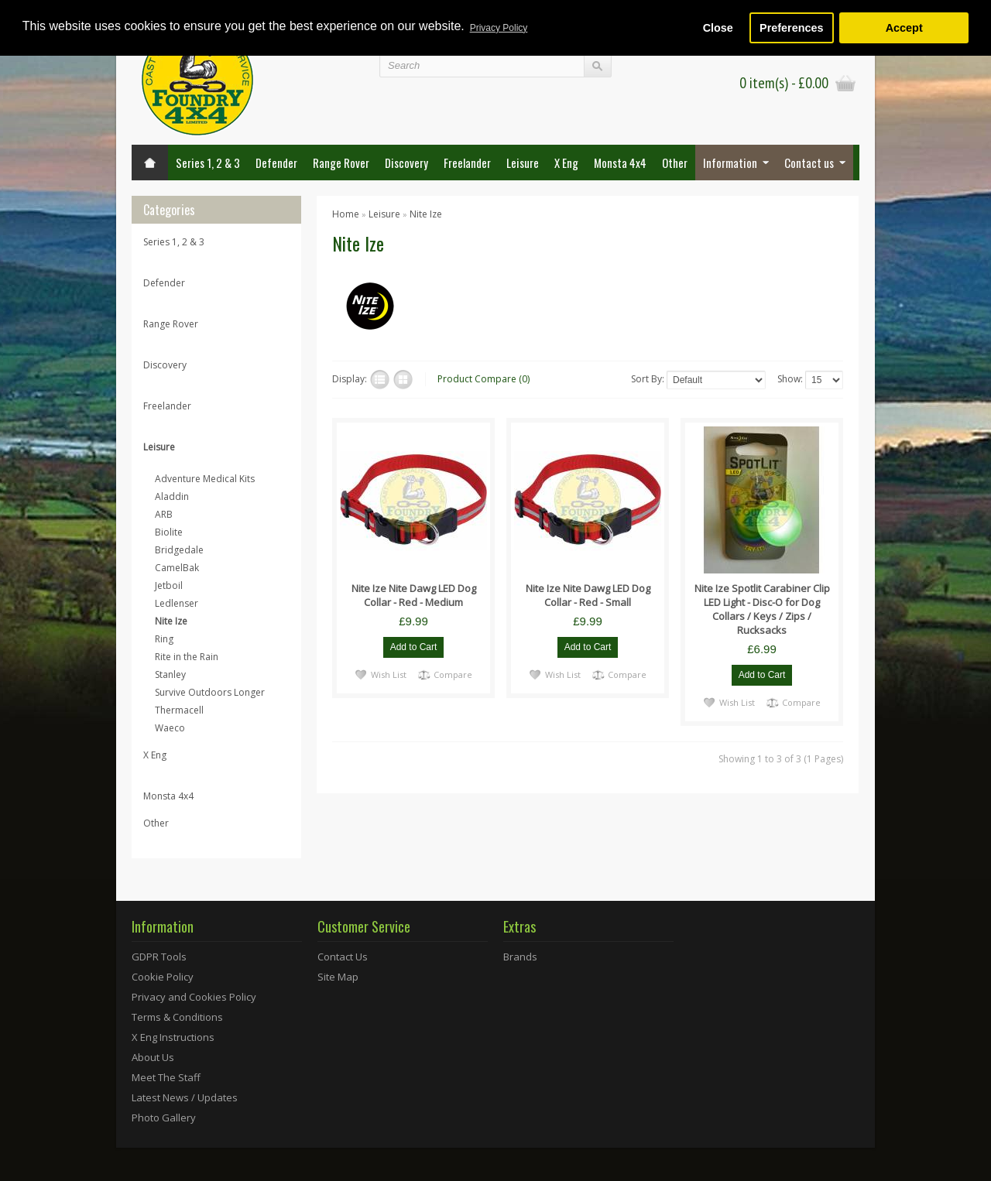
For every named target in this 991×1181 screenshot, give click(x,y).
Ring (164, 638)
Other (675, 162)
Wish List (388, 674)
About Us (153, 1057)
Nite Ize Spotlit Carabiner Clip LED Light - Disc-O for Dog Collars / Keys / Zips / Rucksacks (762, 609)
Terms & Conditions (177, 1017)
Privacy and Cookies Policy (194, 997)
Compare (453, 674)
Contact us (809, 162)
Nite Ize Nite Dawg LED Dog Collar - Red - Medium (413, 595)
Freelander (467, 162)
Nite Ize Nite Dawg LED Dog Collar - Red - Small (588, 595)
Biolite (169, 532)
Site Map (337, 977)
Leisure (522, 162)
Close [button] (718, 28)
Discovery (406, 162)
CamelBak (177, 567)
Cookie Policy (163, 977)
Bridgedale (179, 549)
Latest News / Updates (185, 1097)
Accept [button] (904, 28)
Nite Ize (171, 621)
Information (730, 162)
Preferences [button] (791, 28)
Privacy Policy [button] (499, 27)
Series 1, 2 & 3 (208, 162)
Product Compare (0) (483, 378)
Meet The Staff (166, 1077)
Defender (276, 162)
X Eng (566, 162)
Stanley (170, 674)
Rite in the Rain (186, 656)
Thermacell (179, 710)
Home (345, 214)
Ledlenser (176, 603)
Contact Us (342, 957)
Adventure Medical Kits (205, 478)
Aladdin (172, 496)
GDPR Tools (159, 957)
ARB (164, 514)
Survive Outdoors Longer (210, 692)
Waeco (170, 727)
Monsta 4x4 (620, 162)
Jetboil (169, 585)
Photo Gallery (164, 1118)
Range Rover (341, 162)
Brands (520, 957)
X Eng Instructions (173, 1037)
